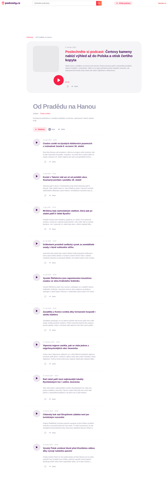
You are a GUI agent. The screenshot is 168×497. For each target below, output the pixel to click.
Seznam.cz (162, 3)
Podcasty (30, 37)
